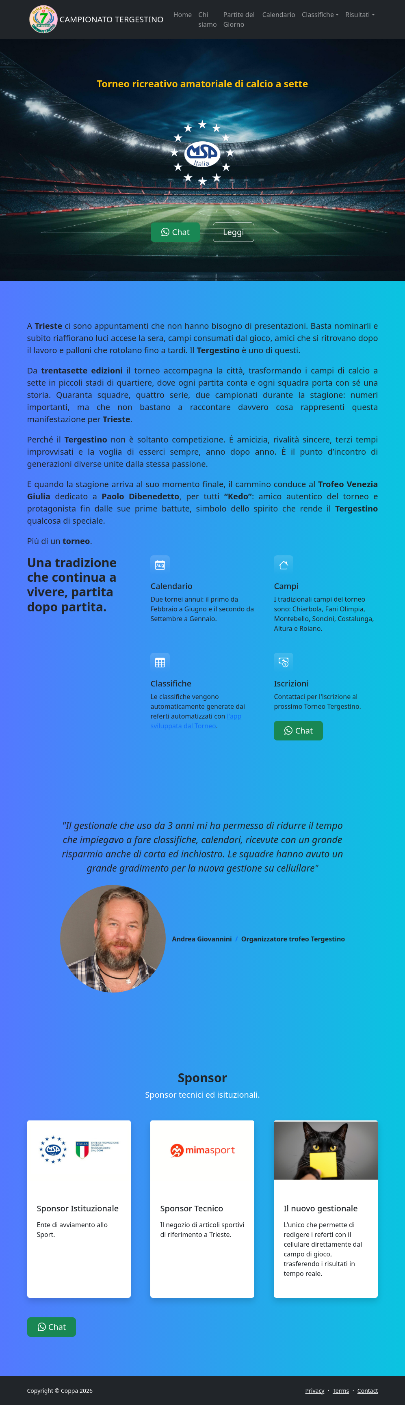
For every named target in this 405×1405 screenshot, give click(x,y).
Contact (367, 1390)
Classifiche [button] (318, 14)
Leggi (233, 232)
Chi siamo (207, 19)
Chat (175, 232)
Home (182, 14)
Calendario (278, 14)
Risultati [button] (357, 14)
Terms (341, 1390)
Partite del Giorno (239, 19)
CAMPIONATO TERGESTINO (112, 19)
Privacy (315, 1390)
